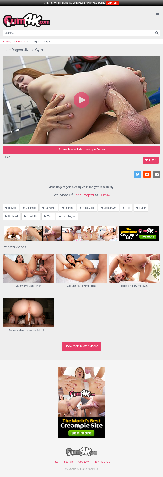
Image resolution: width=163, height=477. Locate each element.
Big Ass (10, 207)
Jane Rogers (84, 195)
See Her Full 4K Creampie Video (81, 149)
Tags (55, 461)
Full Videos (20, 41)
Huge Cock (87, 207)
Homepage (7, 41)
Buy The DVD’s (102, 461)
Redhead (11, 216)
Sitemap (68, 461)
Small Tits (31, 216)
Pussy (141, 207)
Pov (126, 207)
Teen (48, 216)
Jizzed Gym (108, 207)
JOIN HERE (112, 3)
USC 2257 (83, 461)
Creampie (29, 207)
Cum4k (104, 195)
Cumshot (48, 207)
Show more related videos (81, 346)
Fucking (67, 207)
